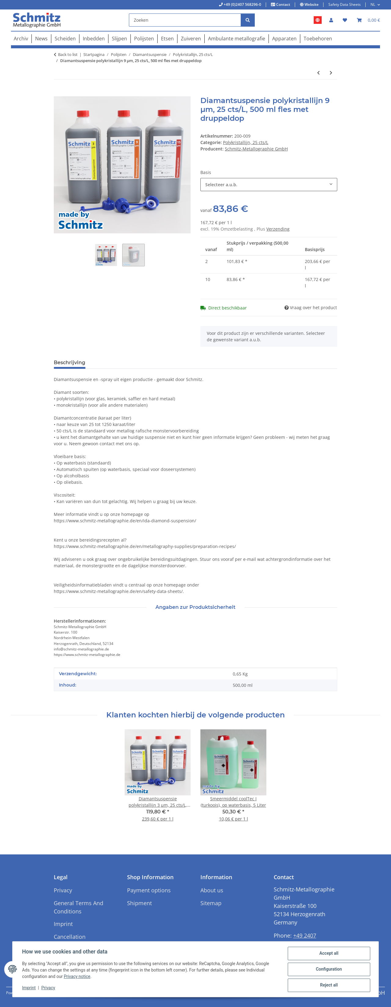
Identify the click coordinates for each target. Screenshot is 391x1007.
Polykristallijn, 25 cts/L (245, 142)
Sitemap (210, 903)
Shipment (139, 903)
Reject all (329, 985)
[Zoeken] (185, 20)
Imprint (29, 988)
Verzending (278, 229)
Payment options (149, 890)
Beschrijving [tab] (69, 362)
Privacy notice (77, 976)
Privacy (48, 988)
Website (311, 4)
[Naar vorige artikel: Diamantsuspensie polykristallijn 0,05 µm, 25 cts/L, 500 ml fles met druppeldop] (318, 72)
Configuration (329, 969)
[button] (331, 20)
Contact (282, 4)
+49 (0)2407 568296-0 (242, 4)
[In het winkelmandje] (59, 93)
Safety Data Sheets (344, 4)
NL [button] (373, 4)
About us (211, 890)
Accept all (328, 953)
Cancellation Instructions (70, 941)
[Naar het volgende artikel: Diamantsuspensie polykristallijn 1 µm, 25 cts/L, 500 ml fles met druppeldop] (331, 72)
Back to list (68, 54)
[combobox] (268, 184)
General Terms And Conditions (78, 907)
